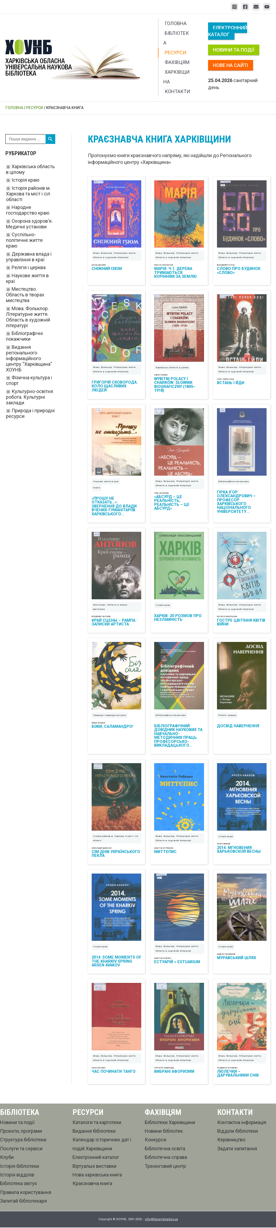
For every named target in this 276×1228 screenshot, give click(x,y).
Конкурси (155, 1140)
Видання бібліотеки (94, 1131)
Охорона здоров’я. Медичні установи (29, 223)
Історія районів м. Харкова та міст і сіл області (28, 193)
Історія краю (25, 180)
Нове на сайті (230, 65)
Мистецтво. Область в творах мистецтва (25, 294)
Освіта (96, 488)
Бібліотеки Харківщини (170, 1123)
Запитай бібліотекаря (23, 1202)
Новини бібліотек (164, 1131)
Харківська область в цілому (172, 368)
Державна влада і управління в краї (28, 256)
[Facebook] (245, 7)
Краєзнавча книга (92, 1184)
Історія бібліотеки (19, 1166)
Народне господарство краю (27, 210)
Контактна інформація (241, 1123)
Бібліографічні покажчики (24, 336)
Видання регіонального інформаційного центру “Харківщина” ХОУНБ (29, 358)
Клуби (7, 1158)
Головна (176, 23)
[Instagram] (234, 7)
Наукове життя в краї (106, 482)
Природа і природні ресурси (109, 716)
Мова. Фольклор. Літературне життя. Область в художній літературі (28, 317)
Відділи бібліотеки (237, 1131)
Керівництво (231, 1140)
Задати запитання (237, 1149)
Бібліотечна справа (166, 1158)
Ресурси (175, 52)
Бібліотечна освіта (165, 1149)
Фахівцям (177, 62)
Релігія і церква (29, 267)
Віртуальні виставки (94, 1166)
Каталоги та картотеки (97, 1123)
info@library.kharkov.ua (161, 1220)
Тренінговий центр (165, 1166)
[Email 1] (256, 7)
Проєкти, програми (21, 1131)
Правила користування (25, 1193)
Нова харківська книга (97, 1175)
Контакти (177, 91)
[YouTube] (267, 7)
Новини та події (233, 50)
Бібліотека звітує (18, 1184)
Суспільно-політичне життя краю (24, 240)
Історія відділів (17, 1175)
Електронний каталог (227, 31)
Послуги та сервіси (21, 1149)
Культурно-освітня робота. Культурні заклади (29, 396)
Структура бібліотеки (23, 1140)
